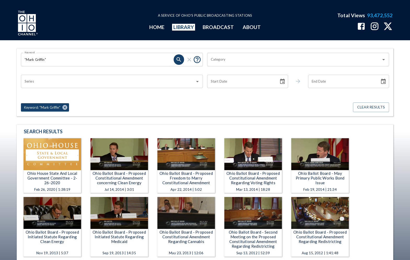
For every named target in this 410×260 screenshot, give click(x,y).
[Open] (383, 59)
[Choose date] (282, 81)
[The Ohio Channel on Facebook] (361, 27)
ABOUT (252, 27)
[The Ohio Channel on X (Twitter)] (387, 27)
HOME (156, 27)
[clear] (189, 59)
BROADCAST (218, 27)
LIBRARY (183, 27)
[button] (45, 107)
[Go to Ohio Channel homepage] (27, 23)
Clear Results (371, 107)
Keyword (30, 52)
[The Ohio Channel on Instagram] (374, 27)
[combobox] (294, 59)
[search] (179, 59)
